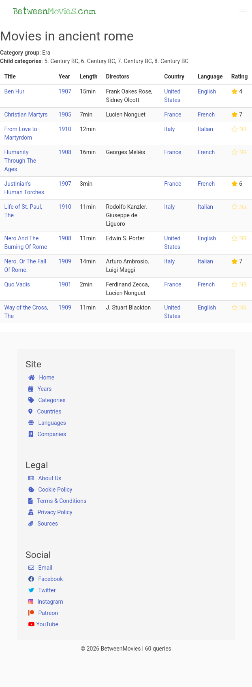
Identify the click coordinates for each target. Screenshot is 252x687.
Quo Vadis (17, 284)
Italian (205, 129)
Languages (47, 423)
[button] (243, 9)
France (172, 114)
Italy (169, 129)
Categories (47, 400)
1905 (65, 114)
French (206, 114)
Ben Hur (14, 91)
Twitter (42, 590)
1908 (65, 152)
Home (41, 377)
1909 (65, 261)
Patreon (43, 613)
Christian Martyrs (26, 114)
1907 (65, 91)
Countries (44, 411)
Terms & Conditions (57, 501)
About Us (45, 478)
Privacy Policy (50, 512)
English (207, 91)
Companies (47, 434)
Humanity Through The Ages (20, 160)
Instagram (45, 601)
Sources (43, 523)
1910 (65, 129)
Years (39, 389)
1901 (65, 284)
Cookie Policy (50, 489)
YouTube (43, 624)
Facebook (45, 579)
